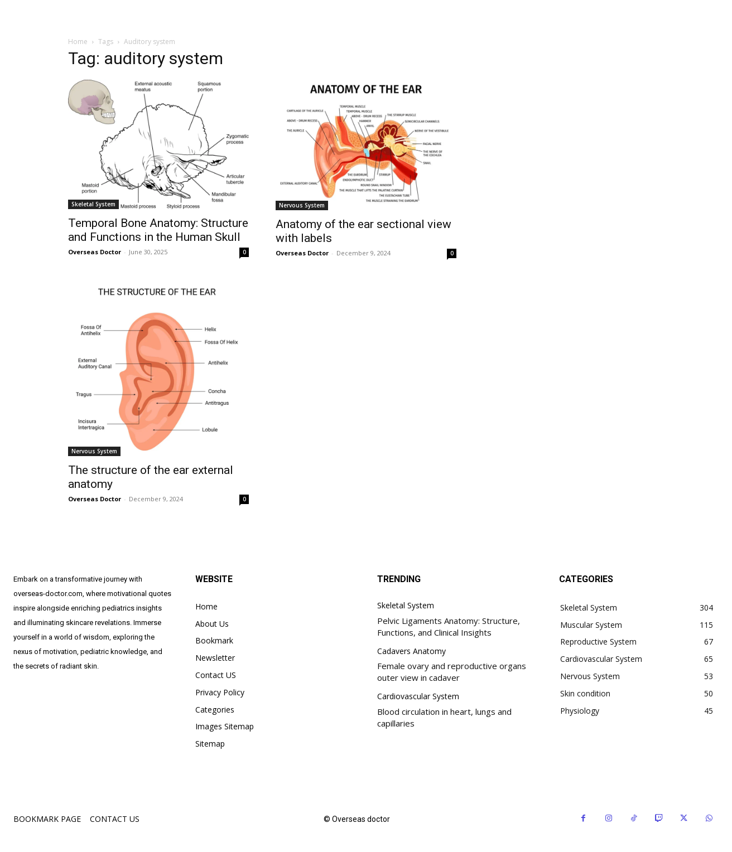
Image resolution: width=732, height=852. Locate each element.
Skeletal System (93, 204)
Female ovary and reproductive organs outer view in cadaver (451, 671)
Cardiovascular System (418, 696)
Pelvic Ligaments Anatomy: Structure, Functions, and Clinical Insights (448, 626)
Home (78, 41)
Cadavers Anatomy (411, 651)
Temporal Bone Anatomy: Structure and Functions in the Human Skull (158, 230)
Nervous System (302, 205)
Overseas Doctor (94, 252)
